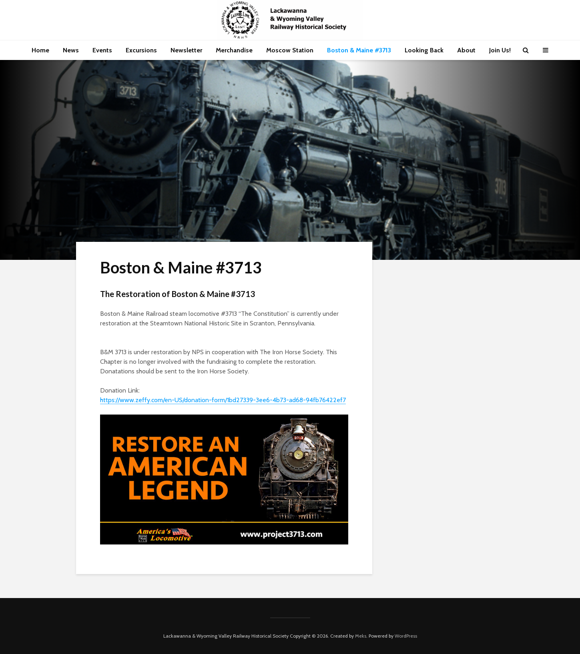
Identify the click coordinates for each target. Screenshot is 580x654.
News (71, 50)
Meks (360, 636)
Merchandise (234, 50)
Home (40, 50)
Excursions (141, 50)
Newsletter (186, 50)
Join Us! (500, 50)
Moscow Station (289, 50)
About (466, 50)
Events (102, 50)
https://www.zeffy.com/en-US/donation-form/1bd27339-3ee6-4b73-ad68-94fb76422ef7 (223, 400)
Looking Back (424, 50)
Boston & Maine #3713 (359, 50)
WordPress (406, 636)
